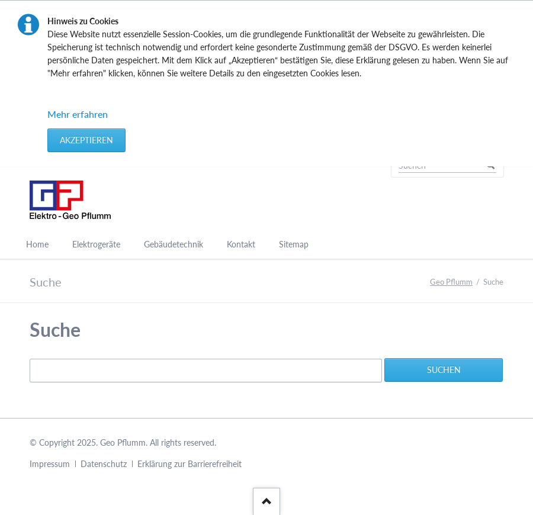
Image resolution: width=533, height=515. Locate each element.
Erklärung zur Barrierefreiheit (189, 464)
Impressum (50, 464)
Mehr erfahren (77, 114)
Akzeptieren (86, 140)
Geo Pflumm (451, 282)
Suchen (444, 370)
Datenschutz (104, 464)
